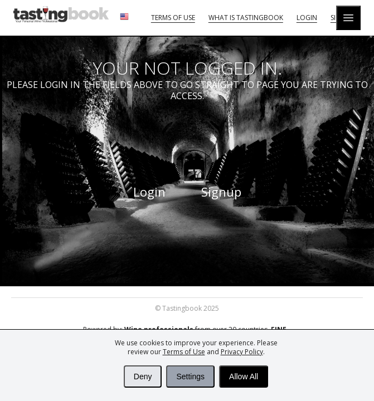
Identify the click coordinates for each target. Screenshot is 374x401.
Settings (190, 376)
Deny (143, 376)
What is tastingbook (245, 17)
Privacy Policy (242, 351)
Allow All (243, 376)
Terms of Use (184, 351)
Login (307, 17)
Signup (221, 191)
